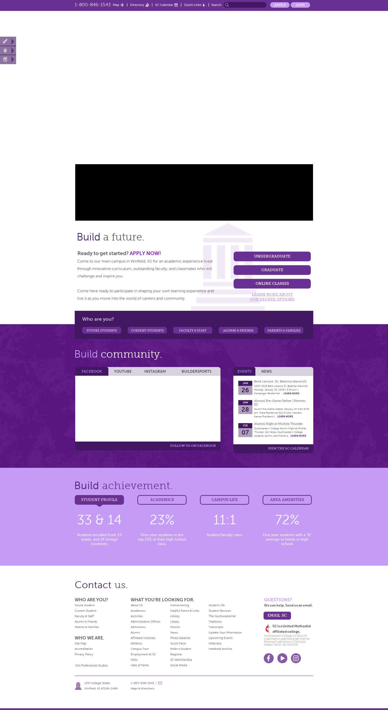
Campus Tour (140, 649)
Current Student (85, 610)
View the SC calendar (288, 448)
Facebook (92, 371)
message (160, 683)
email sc (277, 615)
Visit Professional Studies (91, 665)
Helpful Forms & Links (184, 610)
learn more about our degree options (272, 296)
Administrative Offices (145, 621)
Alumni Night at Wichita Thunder (278, 423)
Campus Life (225, 500)
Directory (137, 5)
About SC (164, 23)
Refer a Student (180, 649)
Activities (137, 616)
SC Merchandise (181, 659)
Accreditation (84, 649)
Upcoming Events (221, 638)
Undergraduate (272, 256)
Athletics (237, 23)
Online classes (272, 283)
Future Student (85, 605)
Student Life (262, 23)
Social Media (178, 665)
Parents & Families (283, 330)
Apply (280, 5)
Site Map (80, 643)
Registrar (176, 654)
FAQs (134, 659)
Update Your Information (225, 632)
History (175, 616)
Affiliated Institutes (143, 638)
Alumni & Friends (238, 330)
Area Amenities (287, 500)
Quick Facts (178, 643)
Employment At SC (143, 654)
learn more (291, 393)
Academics (213, 23)
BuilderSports (196, 371)
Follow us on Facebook (193, 445)
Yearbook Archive (220, 649)
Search (216, 5)
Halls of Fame (140, 665)
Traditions (215, 621)
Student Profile (99, 500)
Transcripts (216, 627)
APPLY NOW (144, 253)
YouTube (123, 371)
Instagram (155, 371)
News (304, 23)
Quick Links (192, 5)
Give (300, 5)
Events (244, 371)
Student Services (220, 610)
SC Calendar (164, 5)
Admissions (138, 627)
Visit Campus (8, 50)
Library (174, 621)
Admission (188, 23)
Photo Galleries (180, 638)
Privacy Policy (84, 654)
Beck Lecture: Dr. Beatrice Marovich (280, 381)
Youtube (282, 658)
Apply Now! (8, 41)
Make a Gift (8, 59)
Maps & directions (142, 688)
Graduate (272, 270)
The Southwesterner (222, 616)
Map (116, 5)
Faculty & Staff (192, 330)
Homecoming (179, 605)
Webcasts (215, 643)
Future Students (102, 330)
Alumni (286, 23)
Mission (175, 627)
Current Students (147, 330)
